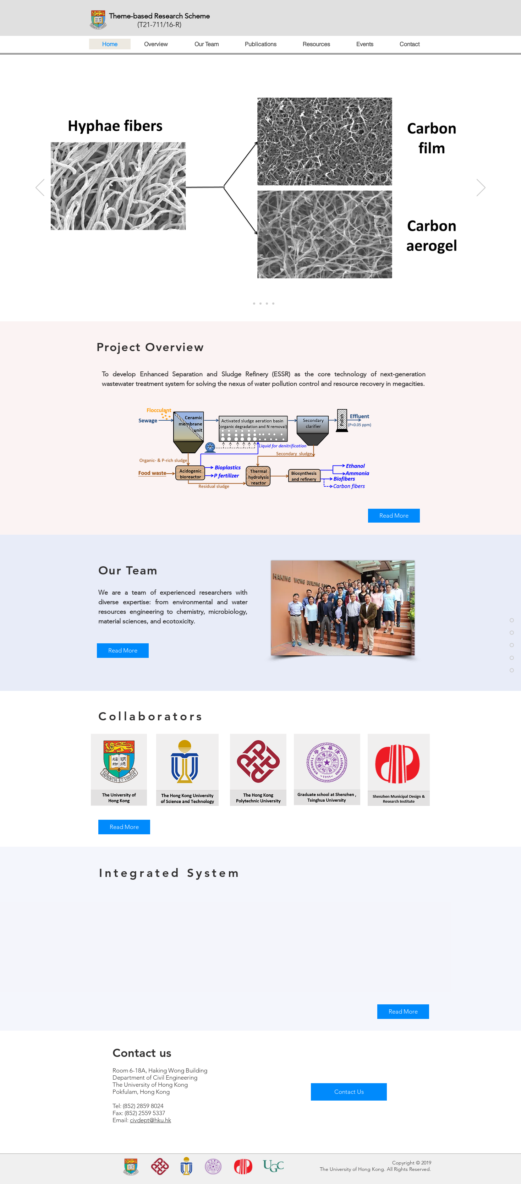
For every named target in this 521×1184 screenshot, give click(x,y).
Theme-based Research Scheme (159, 16)
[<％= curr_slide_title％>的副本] (248, 303)
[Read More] (394, 516)
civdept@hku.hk (150, 1120)
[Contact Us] (349, 1092)
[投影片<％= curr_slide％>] (260, 303)
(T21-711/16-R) (159, 24)
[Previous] (39, 188)
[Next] (481, 188)
